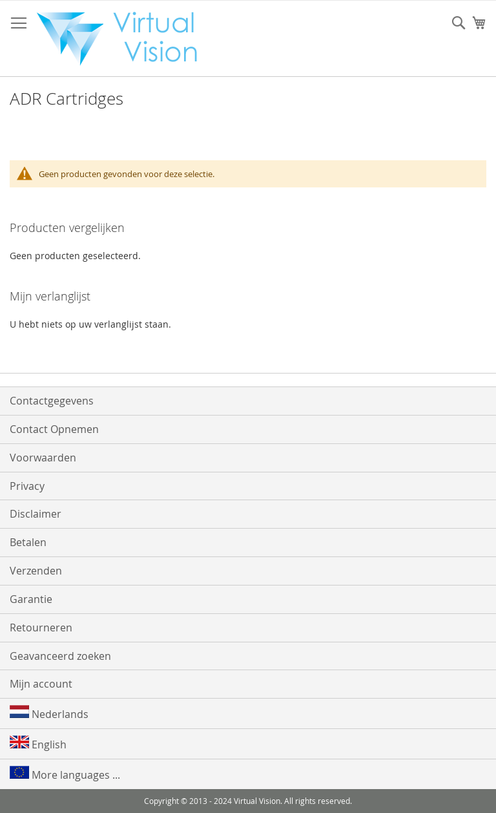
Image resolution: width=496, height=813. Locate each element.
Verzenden (36, 571)
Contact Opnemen (54, 429)
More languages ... (65, 774)
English (38, 743)
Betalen (28, 542)
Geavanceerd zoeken (60, 656)
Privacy (27, 486)
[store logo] (123, 39)
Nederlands (49, 713)
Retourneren (41, 627)
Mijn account (41, 684)
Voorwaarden (43, 457)
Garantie (31, 599)
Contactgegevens (52, 401)
